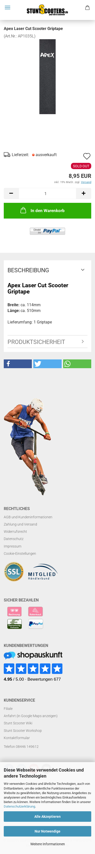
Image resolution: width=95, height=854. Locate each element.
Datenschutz (14, 539)
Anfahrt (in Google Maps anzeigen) (31, 716)
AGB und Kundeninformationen (28, 517)
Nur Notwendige (47, 831)
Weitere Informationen (47, 844)
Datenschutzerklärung (19, 806)
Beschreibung (28, 270)
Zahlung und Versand (20, 524)
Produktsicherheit (36, 342)
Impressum (12, 546)
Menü (7, 7)
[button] (18, 363)
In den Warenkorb (42, 210)
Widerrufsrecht (15, 532)
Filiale (8, 709)
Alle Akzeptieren (47, 817)
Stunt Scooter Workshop (23, 731)
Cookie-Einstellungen (20, 554)
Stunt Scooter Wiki (18, 723)
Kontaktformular (17, 738)
